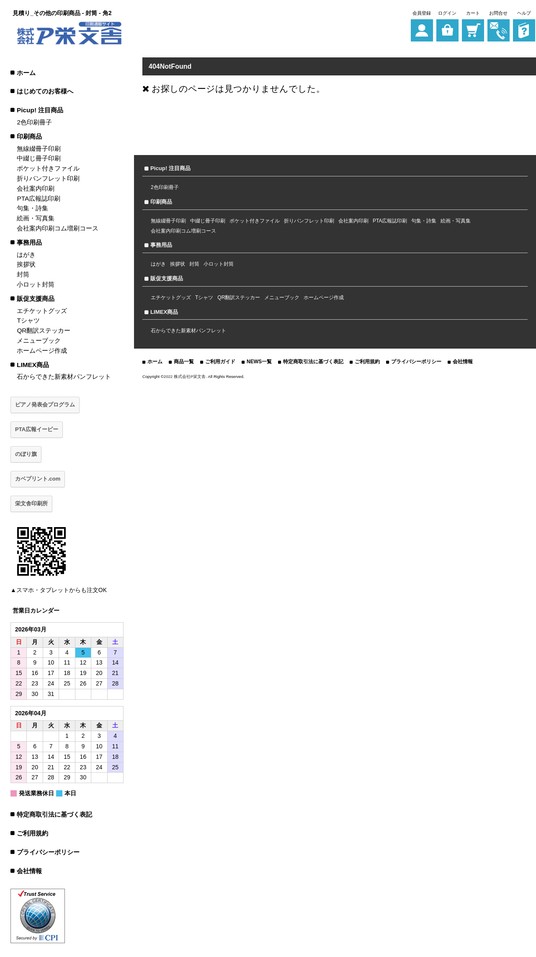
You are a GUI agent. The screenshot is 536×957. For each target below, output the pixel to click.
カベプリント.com (37, 479)
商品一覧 (184, 362)
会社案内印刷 (35, 188)
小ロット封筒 (35, 284)
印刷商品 (29, 136)
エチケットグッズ (42, 310)
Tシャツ (28, 320)
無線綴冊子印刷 (39, 148)
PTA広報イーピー (36, 429)
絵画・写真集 (35, 218)
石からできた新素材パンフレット (64, 376)
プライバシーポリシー (48, 852)
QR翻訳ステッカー (43, 330)
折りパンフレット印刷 (48, 178)
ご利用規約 (32, 833)
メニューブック (39, 340)
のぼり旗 (26, 454)
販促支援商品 (35, 298)
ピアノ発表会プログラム (45, 404)
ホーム (26, 72)
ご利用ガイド (220, 362)
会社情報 (29, 870)
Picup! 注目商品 (40, 110)
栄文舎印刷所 (31, 503)
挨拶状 (26, 264)
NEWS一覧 (259, 362)
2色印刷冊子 (34, 122)
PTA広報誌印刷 (38, 198)
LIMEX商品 (33, 364)
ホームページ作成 (42, 350)
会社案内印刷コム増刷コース (57, 228)
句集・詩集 (32, 208)
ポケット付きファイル (48, 168)
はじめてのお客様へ (45, 91)
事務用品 (29, 242)
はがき (26, 254)
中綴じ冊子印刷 (39, 158)
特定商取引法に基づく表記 (54, 814)
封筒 (23, 274)
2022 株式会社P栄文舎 (185, 376)
